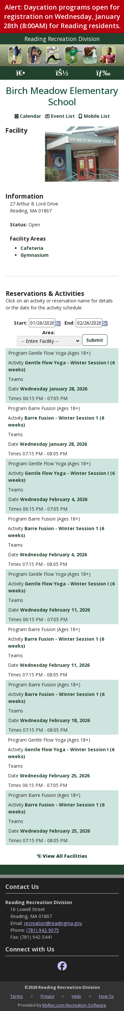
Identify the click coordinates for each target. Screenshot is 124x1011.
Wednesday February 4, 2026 (53, 499)
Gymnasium (35, 255)
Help (76, 996)
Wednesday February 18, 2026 (55, 720)
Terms (16, 996)
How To (106, 996)
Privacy (47, 996)
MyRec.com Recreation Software (74, 1005)
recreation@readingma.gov (53, 923)
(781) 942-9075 (42, 930)
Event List (63, 116)
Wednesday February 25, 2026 (55, 775)
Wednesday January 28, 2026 (53, 389)
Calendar (30, 116)
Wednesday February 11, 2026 (55, 610)
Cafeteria (32, 248)
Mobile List (97, 116)
